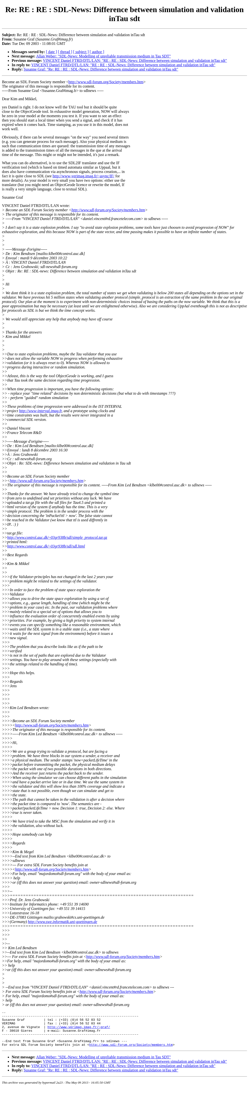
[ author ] (97, 52)
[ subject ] (81, 52)
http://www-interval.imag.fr (40, 411)
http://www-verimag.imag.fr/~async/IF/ (83, 176)
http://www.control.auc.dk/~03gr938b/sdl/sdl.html (46, 546)
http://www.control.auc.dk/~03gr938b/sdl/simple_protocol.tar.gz (57, 537)
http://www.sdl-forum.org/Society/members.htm (105, 82)
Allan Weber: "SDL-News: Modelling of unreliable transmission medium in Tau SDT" (103, 56)
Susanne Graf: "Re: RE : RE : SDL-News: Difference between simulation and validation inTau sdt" (101, 69)
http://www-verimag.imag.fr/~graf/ (78, 1030)
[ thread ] (65, 52)
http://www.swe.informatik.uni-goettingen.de (62, 922)
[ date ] (51, 52)
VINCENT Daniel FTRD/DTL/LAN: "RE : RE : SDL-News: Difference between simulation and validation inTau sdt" (135, 60)
